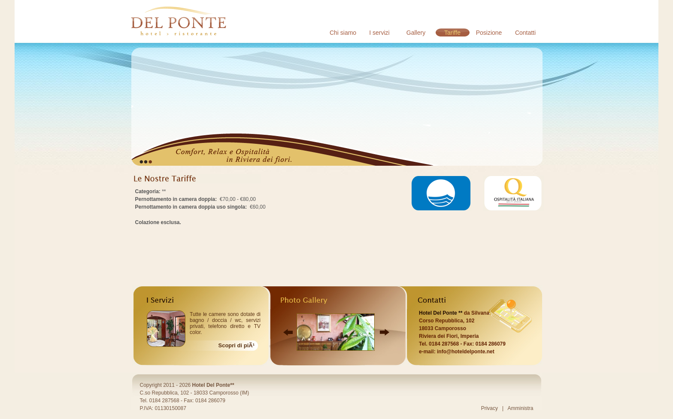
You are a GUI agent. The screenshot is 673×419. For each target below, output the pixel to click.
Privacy (489, 408)
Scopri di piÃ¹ (236, 345)
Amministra (520, 408)
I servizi (379, 32)
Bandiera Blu (441, 193)
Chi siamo (343, 32)
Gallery (415, 32)
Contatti (525, 32)
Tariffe (452, 32)
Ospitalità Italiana (513, 193)
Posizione (489, 32)
